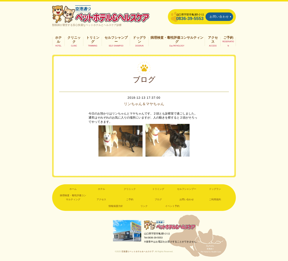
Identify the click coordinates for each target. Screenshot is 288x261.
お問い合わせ (219, 16)
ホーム (73, 189)
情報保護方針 (116, 206)
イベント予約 (172, 206)
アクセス (213, 40)
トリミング (92, 40)
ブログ (158, 199)
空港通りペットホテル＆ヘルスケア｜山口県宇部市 (101, 14)
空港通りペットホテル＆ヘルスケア (169, 225)
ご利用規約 (215, 199)
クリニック (74, 40)
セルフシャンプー (116, 40)
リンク (144, 206)
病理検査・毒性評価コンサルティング (176, 40)
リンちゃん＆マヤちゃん (144, 104)
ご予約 (228, 37)
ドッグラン (139, 40)
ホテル (58, 40)
